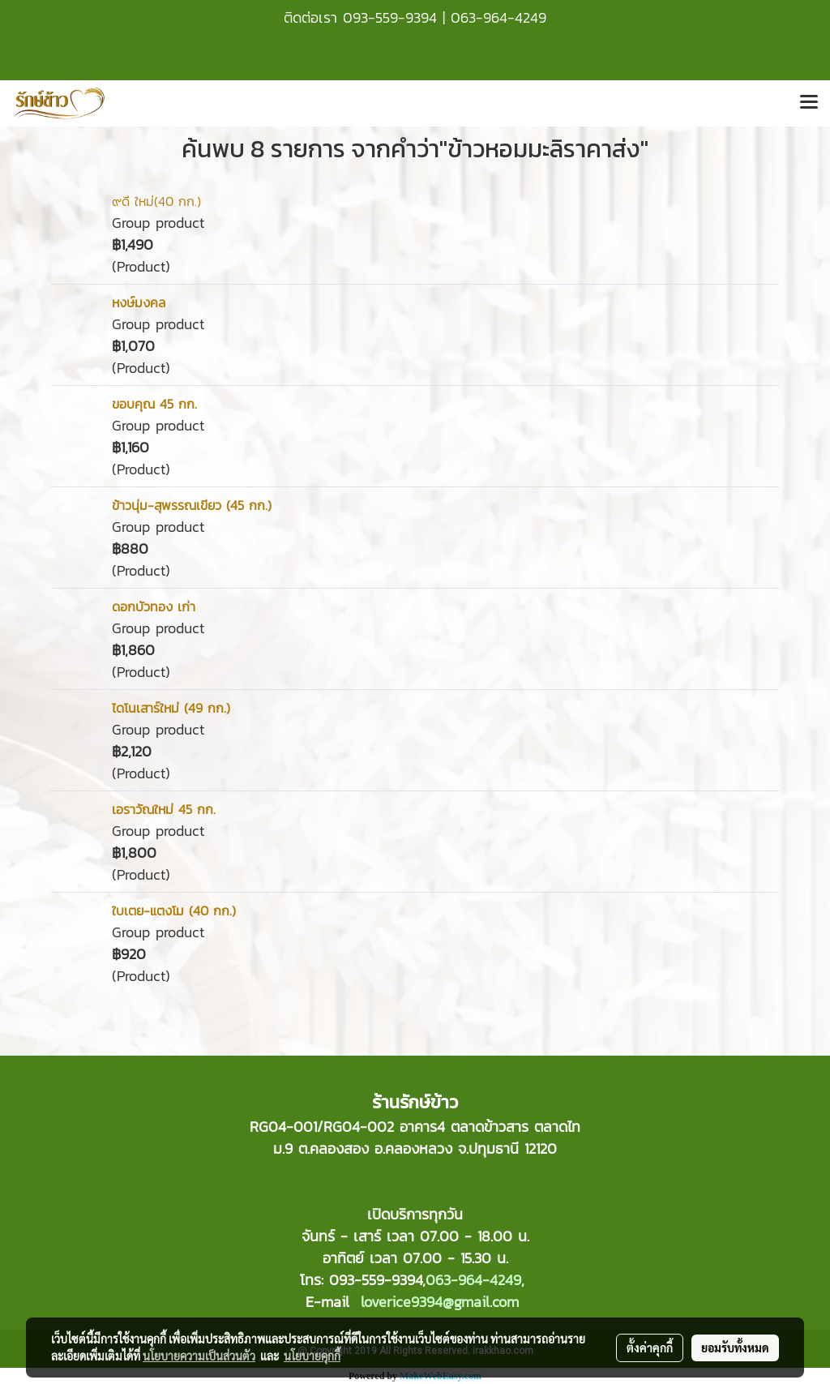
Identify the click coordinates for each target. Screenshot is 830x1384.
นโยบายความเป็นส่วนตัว (199, 1355)
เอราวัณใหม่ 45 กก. (164, 809)
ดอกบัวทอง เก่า (153, 606)
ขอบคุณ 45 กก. (154, 403)
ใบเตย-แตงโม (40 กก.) (174, 910)
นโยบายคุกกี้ (312, 1355)
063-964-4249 (498, 17)
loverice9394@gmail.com (440, 1302)
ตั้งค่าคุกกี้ (650, 1347)
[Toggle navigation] (809, 103)
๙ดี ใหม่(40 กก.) (156, 201)
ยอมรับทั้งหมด (735, 1347)
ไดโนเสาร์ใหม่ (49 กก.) (171, 708)
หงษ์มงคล (138, 302)
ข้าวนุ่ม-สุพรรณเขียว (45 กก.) (192, 505)
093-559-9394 (390, 17)
